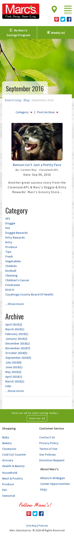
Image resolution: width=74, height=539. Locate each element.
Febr (8, 386)
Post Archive (45, 112)
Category (22, 112)
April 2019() (13, 324)
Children (11, 266)
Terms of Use (48, 449)
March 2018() (14, 381)
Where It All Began (52, 478)
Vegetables (13, 261)
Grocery (7, 460)
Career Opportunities (55, 484)
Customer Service (51, 428)
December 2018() (17, 343)
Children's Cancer (17, 280)
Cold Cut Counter (14, 454)
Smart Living (12, 100)
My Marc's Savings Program (18, 32)
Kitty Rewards (15, 237)
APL (7, 218)
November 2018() (17, 348)
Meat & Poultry (12, 478)
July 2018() (13, 362)
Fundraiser (12, 285)
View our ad (37, 418)
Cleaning (11, 275)
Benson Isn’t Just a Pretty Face (37, 164)
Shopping (9, 428)
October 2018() (16, 353)
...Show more (14, 304)
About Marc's (49, 469)
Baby (5, 437)
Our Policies (47, 454)
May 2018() (13, 372)
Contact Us (47, 437)
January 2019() (16, 339)
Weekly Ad (58, 33)
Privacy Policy (49, 443)
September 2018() (18, 358)
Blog (26, 100)
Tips (8, 252)
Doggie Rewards (16, 233)
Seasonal (8, 495)
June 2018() (13, 367)
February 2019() (16, 334)
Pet (7, 228)
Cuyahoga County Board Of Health (29, 294)
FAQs (43, 489)
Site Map (31, 525)
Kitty (8, 242)
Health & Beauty (13, 466)
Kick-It (9, 290)
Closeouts (9, 449)
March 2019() (14, 329)
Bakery (7, 443)
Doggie (10, 223)
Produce (11, 247)
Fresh (9, 256)
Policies (43, 525)
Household (9, 473)
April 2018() (13, 377)
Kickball (10, 271)
